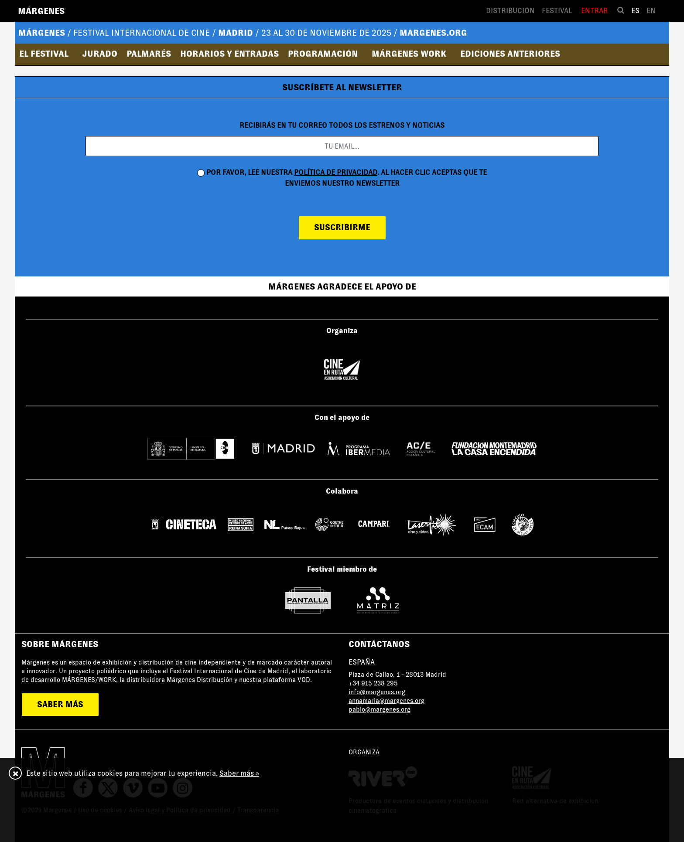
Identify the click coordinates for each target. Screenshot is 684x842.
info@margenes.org (377, 692)
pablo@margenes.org (379, 709)
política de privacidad (335, 172)
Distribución (510, 11)
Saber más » (239, 773)
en (651, 11)
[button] (47, 54)
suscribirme (342, 227)
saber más (60, 704)
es (635, 11)
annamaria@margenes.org (386, 700)
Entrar (594, 11)
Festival (557, 11)
